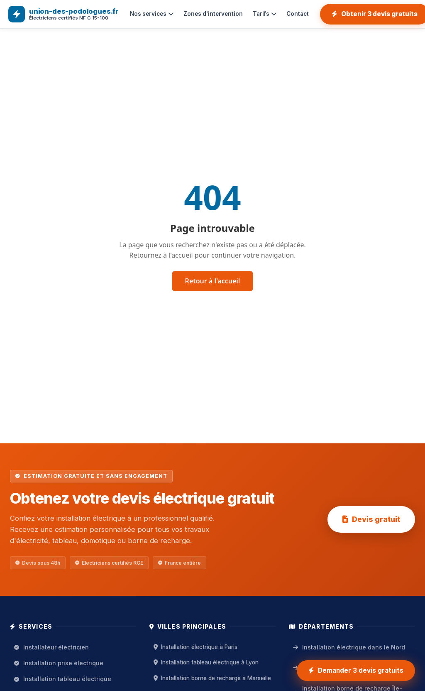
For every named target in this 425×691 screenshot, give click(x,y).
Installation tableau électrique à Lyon (206, 662)
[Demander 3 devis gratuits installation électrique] (356, 670)
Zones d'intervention (213, 13)
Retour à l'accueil (212, 280)
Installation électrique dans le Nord (349, 647)
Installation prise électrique (58, 662)
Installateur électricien (51, 647)
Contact (297, 13)
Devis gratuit (371, 519)
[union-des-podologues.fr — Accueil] (63, 14)
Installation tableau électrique (62, 678)
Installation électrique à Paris (195, 647)
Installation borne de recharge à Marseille (212, 678)
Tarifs (264, 13)
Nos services (151, 13)
